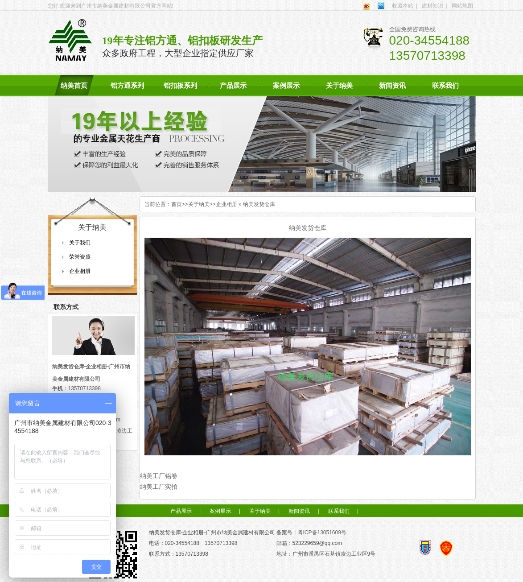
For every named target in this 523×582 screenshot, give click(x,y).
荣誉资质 (80, 257)
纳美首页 (74, 85)
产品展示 (233, 85)
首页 (176, 204)
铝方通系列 (127, 85)
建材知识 (432, 6)
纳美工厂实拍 (158, 486)
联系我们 (445, 85)
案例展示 (286, 85)
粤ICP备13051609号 (322, 532)
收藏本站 (402, 6)
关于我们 (80, 242)
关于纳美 (339, 85)
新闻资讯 (392, 85)
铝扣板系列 (180, 85)
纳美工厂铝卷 (158, 475)
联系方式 (66, 306)
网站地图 (462, 6)
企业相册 (80, 271)
